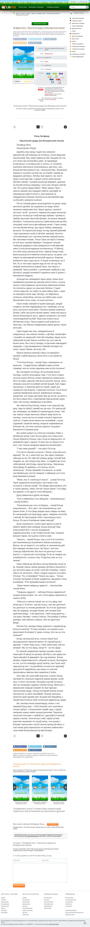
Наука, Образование (77, 26)
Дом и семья (75, 38)
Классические (5, 906)
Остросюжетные (48, 904)
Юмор (73, 51)
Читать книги (23, 7)
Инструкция (53, 100)
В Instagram (51, 39)
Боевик (3, 898)
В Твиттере (35, 39)
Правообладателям (70, 910)
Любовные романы (53, 7)
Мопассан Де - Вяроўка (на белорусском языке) (40, 804)
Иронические (5, 902)
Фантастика (5, 12)
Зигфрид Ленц (49, 54)
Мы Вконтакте (35, 43)
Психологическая (27, 908)
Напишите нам (48, 94)
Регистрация (83, 1)
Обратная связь (69, 915)
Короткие (46, 900)
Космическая (26, 904)
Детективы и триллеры (36, 7)
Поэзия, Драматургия (77, 56)
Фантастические (48, 902)
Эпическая (25, 915)
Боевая (24, 898)
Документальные (76, 28)
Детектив (3, 900)
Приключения (75, 33)
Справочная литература (78, 46)
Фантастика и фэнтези (78, 18)
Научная (24, 906)
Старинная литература (78, 49)
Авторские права (40, 23)
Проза (46, 62)
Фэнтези (24, 912)
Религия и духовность (78, 44)
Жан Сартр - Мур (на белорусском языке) (58, 804)
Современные (48, 906)
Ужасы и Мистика (27, 910)
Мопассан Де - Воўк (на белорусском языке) (21, 804)
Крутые (3, 908)
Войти (74, 1)
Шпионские (4, 912)
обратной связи (54, 924)
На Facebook (20, 39)
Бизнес (74, 41)
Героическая (26, 900)
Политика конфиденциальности (74, 912)
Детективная (26, 902)
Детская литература (77, 36)
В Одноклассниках (21, 43)
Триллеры (4, 910)
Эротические (47, 908)
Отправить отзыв (18, 886)
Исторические (5, 904)
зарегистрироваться (33, 837)
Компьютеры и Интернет (78, 54)
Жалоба (40, 89)
